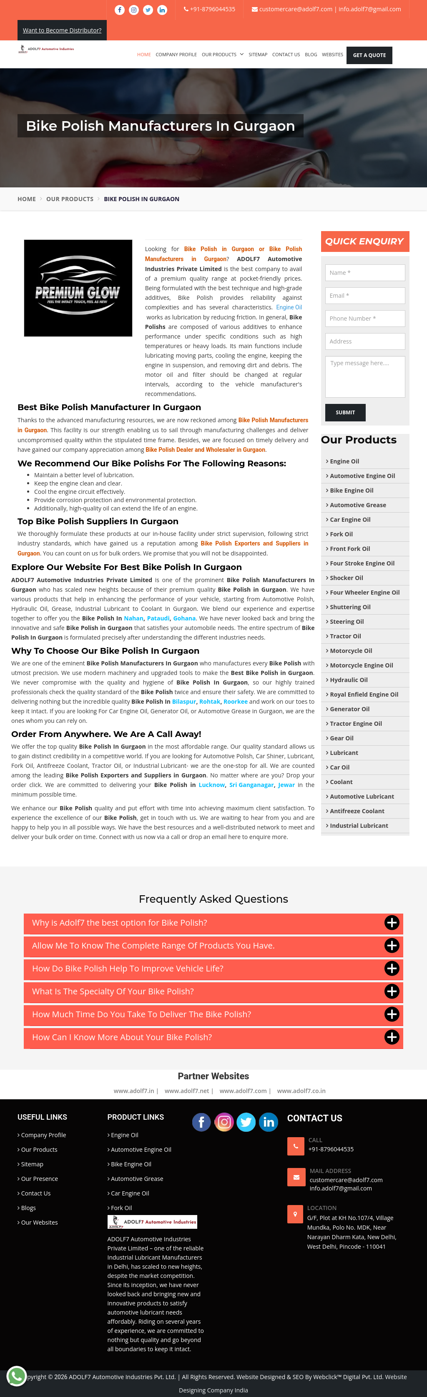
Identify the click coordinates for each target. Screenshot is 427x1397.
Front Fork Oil (350, 549)
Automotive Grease (358, 505)
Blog (311, 54)
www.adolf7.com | (245, 1091)
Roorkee (236, 701)
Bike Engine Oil (352, 490)
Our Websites (38, 1222)
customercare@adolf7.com (346, 1180)
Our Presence (38, 1179)
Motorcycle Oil (351, 651)
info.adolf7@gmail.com (369, 9)
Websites (332, 54)
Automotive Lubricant (362, 796)
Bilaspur (184, 701)
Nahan (133, 618)
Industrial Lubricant (159, 765)
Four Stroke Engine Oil (362, 563)
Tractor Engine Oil (356, 723)
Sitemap (258, 54)
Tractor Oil (346, 636)
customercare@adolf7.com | (294, 9)
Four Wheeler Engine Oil (365, 592)
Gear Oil (342, 738)
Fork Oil (341, 534)
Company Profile (176, 54)
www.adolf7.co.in (301, 1091)
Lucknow (211, 785)
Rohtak (209, 701)
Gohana (184, 618)
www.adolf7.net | (189, 1091)
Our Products (223, 54)
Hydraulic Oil (349, 680)
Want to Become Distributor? (62, 30)
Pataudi (158, 618)
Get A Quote (369, 55)
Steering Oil (347, 621)
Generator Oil (350, 709)
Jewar (287, 785)
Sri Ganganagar (251, 785)
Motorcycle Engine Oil (362, 665)
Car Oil (340, 767)
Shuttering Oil (350, 607)
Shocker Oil (346, 578)
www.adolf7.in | (136, 1091)
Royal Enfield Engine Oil (364, 694)
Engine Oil (344, 461)
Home (144, 54)
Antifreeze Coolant (357, 811)
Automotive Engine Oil (362, 476)
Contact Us (286, 54)
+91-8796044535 (209, 9)
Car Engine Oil (350, 519)
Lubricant (344, 753)
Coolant (341, 782)
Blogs (27, 1208)
